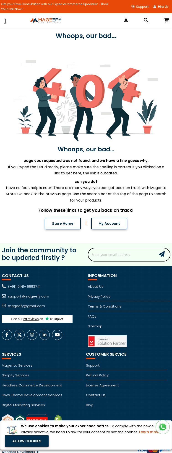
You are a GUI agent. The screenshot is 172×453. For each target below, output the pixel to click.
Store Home (62, 223)
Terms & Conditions (104, 306)
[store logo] (68, 20)
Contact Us (96, 395)
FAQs (92, 316)
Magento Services (17, 365)
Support (140, 6)
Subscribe (161, 254)
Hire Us (161, 6)
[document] (86, 435)
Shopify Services (15, 375)
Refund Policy (97, 375)
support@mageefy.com (25, 296)
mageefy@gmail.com (23, 305)
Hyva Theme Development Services (32, 395)
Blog (89, 405)
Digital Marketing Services (23, 405)
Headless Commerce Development (32, 385)
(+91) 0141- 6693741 (21, 286)
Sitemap (95, 326)
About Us (95, 286)
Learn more (149, 432)
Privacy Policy (99, 296)
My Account (109, 223)
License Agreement (102, 385)
